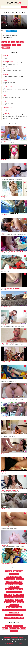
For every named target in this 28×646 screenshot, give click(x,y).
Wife (22, 42)
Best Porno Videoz (18, 626)
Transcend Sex (20, 579)
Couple (14, 45)
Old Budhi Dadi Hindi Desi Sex (10, 610)
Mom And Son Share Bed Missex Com (14, 597)
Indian (3, 45)
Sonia (19, 45)
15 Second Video (14, 574)
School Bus (20, 602)
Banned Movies (10, 599)
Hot (9, 42)
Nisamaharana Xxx (14, 604)
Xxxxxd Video (18, 599)
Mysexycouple (5, 47)
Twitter (8, 30)
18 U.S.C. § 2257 (18, 643)
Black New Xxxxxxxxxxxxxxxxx (14, 576)
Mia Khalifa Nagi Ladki (10, 602)
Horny (13, 42)
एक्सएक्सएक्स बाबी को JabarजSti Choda (14, 617)
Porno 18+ (4, 628)
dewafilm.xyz (10, 643)
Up (23, 637)
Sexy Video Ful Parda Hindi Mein (14, 589)
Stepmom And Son (18, 571)
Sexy (17, 42)
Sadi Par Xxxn (8, 594)
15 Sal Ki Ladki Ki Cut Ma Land (14, 592)
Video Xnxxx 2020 (13, 628)
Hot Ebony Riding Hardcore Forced (14, 584)
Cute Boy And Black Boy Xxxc (14, 607)
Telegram (14, 30)
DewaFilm (14, 3)
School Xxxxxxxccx (18, 594)
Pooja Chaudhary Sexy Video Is (14, 581)
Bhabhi (8, 45)
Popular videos (14, 637)
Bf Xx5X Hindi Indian (9, 579)
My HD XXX (8, 626)
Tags (20, 637)
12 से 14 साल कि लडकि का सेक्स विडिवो (14, 615)
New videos (7, 637)
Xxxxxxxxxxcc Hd (14, 612)
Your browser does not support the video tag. (14, 22)
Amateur (4, 42)
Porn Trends (14, 631)
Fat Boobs (22, 610)
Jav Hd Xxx (23, 628)
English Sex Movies (14, 586)
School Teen (8, 571)
